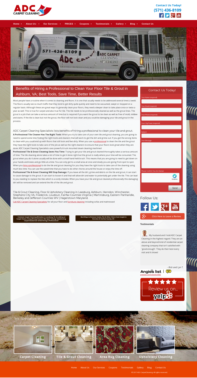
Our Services (50, 24)
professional (100, 142)
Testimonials (102, 24)
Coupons (84, 24)
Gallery (120, 24)
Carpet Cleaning (33, 357)
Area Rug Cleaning (115, 357)
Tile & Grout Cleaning (73, 357)
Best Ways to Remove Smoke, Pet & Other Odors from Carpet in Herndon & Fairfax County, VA (104, 218)
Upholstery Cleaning (155, 357)
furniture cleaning (76, 202)
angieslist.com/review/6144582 (150, 275)
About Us (31, 24)
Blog (132, 24)
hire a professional (32, 166)
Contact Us (148, 24)
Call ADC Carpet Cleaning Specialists (30, 202)
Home (16, 24)
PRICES (69, 24)
